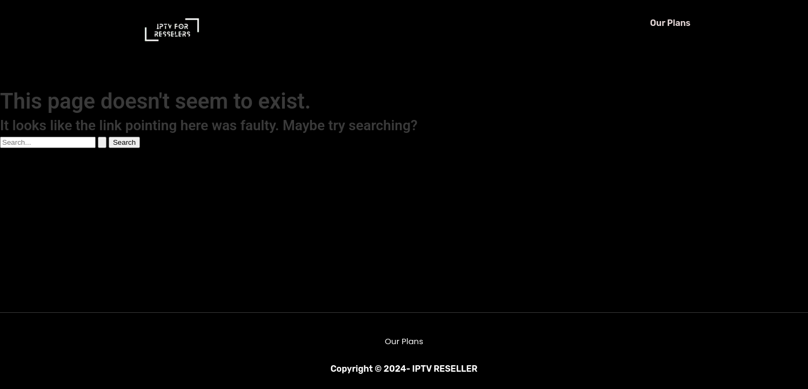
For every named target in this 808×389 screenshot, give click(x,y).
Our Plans (670, 23)
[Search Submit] (102, 142)
